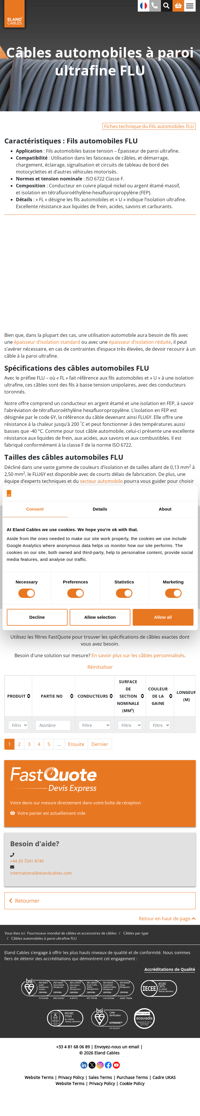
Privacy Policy (71, 1077)
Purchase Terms (132, 1077)
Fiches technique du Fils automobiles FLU (149, 126)
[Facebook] (108, 1064)
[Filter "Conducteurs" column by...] (94, 725)
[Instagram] (100, 1064)
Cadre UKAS (164, 1077)
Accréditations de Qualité (169, 969)
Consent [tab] (35, 508)
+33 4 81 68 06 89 (73, 1047)
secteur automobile (101, 481)
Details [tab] (100, 508)
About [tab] (165, 508)
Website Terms (39, 1077)
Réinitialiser (100, 667)
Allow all (163, 617)
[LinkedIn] (83, 1064)
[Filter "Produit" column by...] (18, 725)
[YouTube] (116, 1064)
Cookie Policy (132, 1083)
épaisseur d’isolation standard (47, 342)
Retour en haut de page (167, 918)
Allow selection (100, 617)
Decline (37, 617)
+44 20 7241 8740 (27, 861)
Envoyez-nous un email (116, 1047)
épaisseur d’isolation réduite (140, 342)
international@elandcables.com (41, 873)
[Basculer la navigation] (190, 6)
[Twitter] (92, 1064)
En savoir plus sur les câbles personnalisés (137, 655)
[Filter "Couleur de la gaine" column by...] (159, 725)
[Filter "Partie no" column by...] (53, 725)
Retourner (24, 901)
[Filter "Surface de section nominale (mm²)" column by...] (130, 725)
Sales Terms (100, 1077)
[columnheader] (18, 696)
